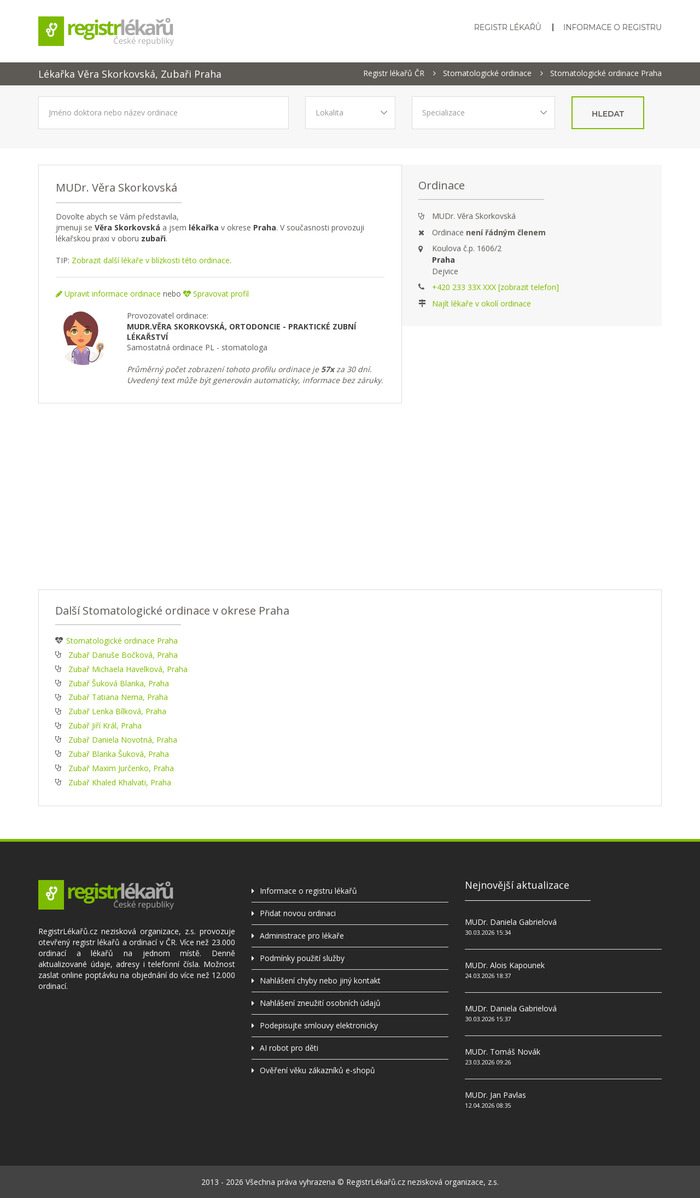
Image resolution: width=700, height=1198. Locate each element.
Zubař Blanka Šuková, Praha (118, 754)
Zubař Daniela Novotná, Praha (122, 739)
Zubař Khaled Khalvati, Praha (119, 782)
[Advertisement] (350, 496)
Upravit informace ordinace (108, 293)
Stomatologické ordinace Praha (606, 73)
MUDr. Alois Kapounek (505, 965)
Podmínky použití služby (302, 958)
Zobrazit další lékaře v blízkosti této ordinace (151, 260)
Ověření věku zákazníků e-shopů (317, 1070)
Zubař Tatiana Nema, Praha (118, 697)
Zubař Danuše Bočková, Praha (123, 655)
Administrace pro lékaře (302, 935)
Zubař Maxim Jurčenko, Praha (121, 768)
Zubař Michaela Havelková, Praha (128, 669)
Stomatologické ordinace (487, 73)
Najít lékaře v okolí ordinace (481, 303)
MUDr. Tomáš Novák (502, 1051)
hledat (608, 114)
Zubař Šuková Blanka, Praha (118, 683)
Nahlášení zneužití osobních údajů (320, 1003)
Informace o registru (612, 27)
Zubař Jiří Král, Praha (105, 725)
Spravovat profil (216, 293)
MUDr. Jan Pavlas (495, 1094)
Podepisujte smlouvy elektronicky (319, 1025)
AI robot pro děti (289, 1048)
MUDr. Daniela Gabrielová (511, 922)
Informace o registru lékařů (308, 891)
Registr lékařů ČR (393, 73)
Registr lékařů (507, 27)
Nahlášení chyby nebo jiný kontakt (320, 980)
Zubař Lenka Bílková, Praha (117, 711)
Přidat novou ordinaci (298, 913)
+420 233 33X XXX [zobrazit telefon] (495, 287)
